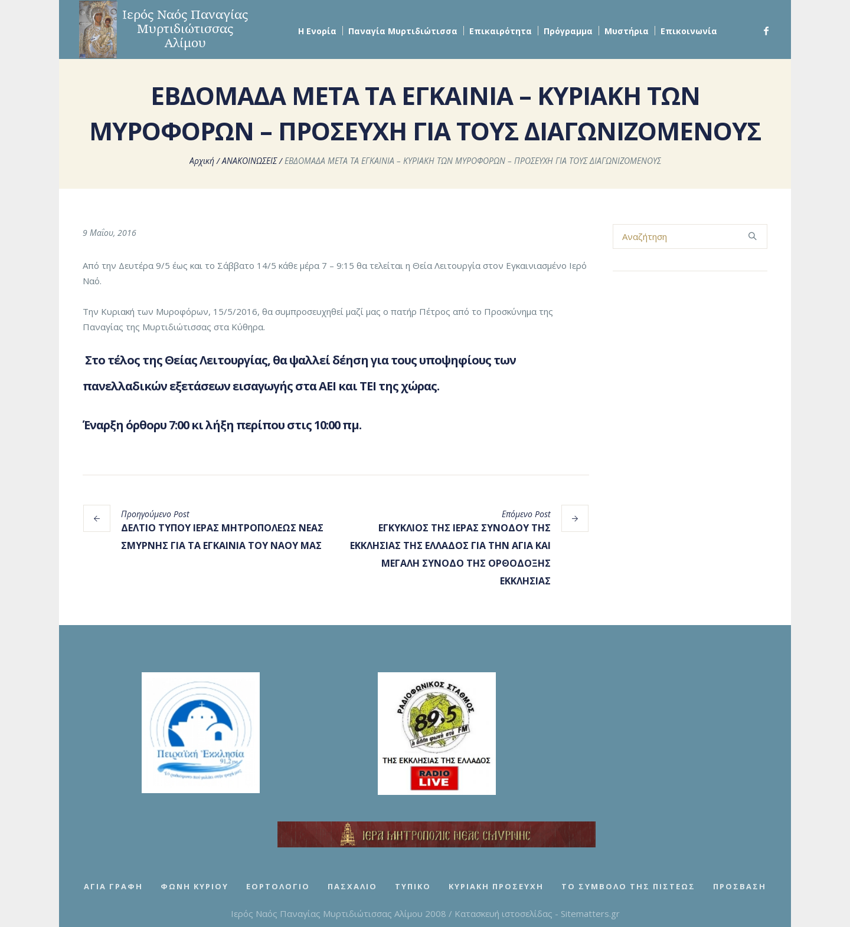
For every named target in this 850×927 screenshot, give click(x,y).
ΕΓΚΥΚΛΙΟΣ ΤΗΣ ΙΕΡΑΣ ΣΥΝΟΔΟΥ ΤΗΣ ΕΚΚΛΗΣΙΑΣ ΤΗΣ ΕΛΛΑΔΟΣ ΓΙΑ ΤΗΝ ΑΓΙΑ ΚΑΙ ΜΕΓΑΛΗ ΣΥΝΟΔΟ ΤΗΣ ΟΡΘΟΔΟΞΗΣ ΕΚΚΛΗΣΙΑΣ (450, 554)
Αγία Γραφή (113, 886)
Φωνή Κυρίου (194, 886)
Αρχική (201, 160)
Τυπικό (413, 886)
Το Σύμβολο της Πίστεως (628, 886)
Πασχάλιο (352, 886)
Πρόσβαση (739, 886)
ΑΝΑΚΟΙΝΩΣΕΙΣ (249, 160)
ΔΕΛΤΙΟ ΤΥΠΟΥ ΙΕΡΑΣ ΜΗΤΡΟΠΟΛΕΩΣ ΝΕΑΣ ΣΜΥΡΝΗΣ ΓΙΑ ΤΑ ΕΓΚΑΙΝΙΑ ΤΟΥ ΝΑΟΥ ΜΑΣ (222, 536)
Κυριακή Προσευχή (496, 886)
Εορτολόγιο (278, 886)
